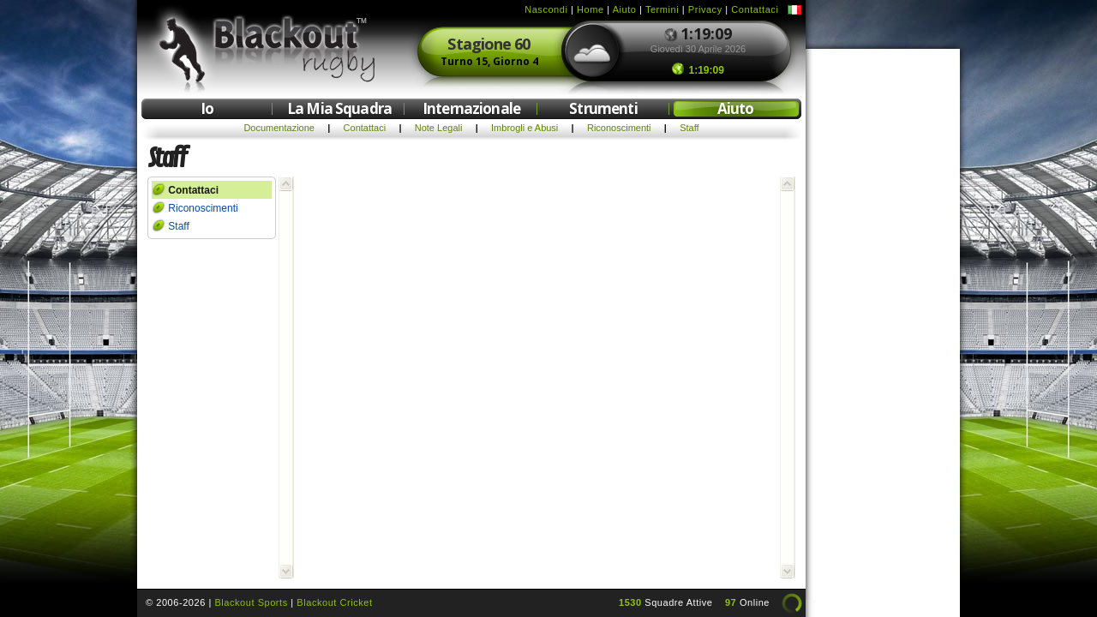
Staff (689, 128)
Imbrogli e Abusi (524, 128)
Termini (662, 9)
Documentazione (279, 128)
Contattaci (754, 9)
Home (590, 9)
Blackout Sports (250, 602)
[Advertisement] (882, 315)
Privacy (705, 9)
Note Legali (439, 128)
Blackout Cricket (334, 602)
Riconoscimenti (619, 128)
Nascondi (546, 9)
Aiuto (625, 9)
